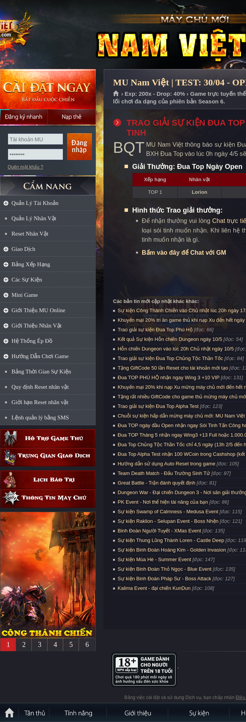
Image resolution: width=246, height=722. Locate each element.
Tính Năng (78, 712)
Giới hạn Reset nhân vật (39, 402)
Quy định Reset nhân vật (40, 387)
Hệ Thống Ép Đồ (31, 341)
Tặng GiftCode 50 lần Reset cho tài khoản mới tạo (173, 368)
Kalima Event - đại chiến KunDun (155, 588)
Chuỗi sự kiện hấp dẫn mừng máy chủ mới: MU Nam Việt (181, 416)
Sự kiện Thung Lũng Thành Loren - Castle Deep (171, 540)
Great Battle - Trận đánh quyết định (156, 483)
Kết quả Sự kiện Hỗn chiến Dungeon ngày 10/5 (170, 339)
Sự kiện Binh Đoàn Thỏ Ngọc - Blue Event (165, 569)
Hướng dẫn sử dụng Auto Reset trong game (166, 464)
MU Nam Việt (55, 35)
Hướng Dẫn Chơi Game (40, 356)
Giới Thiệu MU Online (38, 310)
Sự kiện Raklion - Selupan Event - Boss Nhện (168, 521)
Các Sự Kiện (26, 280)
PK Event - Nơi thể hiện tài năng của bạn (163, 502)
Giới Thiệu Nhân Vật (36, 326)
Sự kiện (199, 712)
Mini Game (24, 295)
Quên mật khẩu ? (25, 167)
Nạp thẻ (72, 116)
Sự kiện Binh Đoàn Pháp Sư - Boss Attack (164, 578)
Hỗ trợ (47, 438)
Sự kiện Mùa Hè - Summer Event (154, 559)
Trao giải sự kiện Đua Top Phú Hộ (155, 329)
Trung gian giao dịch (47, 457)
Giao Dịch (23, 249)
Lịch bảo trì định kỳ (47, 479)
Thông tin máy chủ (47, 498)
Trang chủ (116, 94)
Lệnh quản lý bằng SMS (40, 417)
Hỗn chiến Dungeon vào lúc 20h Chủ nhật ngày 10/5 (176, 349)
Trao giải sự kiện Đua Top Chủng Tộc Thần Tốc (170, 358)
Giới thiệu (138, 712)
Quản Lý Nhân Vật (33, 218)
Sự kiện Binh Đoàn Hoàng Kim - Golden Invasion (172, 550)
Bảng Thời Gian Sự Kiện (41, 371)
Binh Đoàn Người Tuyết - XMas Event (159, 531)
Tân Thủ (34, 712)
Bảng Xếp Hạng (30, 264)
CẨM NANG (48, 182)
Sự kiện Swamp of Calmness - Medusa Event (168, 511)
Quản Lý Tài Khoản (35, 203)
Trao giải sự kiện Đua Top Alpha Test (158, 406)
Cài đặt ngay (48, 89)
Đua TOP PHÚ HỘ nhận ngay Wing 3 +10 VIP (169, 377)
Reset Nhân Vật (29, 234)
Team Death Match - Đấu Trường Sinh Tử (164, 473)
